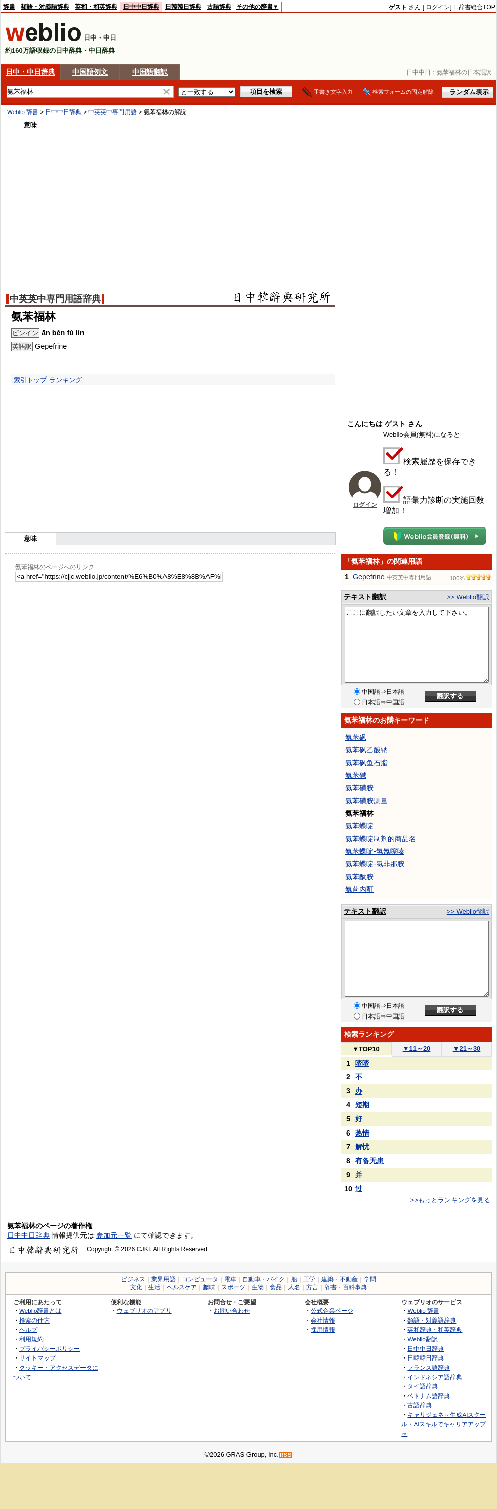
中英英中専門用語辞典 (55, 299)
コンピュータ (200, 1279)
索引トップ (30, 380)
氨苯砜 (355, 737)
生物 (258, 1287)
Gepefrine (369, 577)
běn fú (63, 333)
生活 (154, 1287)
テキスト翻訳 (365, 597)
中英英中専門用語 (112, 112)
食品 (276, 1287)
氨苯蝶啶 (359, 826)
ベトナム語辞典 (428, 1395)
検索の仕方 (34, 1320)
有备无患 (369, 1161)
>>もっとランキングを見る (450, 1200)
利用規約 (31, 1339)
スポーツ (233, 1287)
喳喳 (362, 1063)
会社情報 (323, 1320)
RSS (286, 1455)
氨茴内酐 (359, 889)
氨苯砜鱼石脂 (366, 763)
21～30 (467, 1048)
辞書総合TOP (477, 7)
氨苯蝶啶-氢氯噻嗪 (374, 851)
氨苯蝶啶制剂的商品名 (380, 839)
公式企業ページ (332, 1310)
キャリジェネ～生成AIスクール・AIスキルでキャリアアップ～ (443, 1424)
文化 (136, 1287)
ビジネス (133, 1279)
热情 (362, 1133)
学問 (370, 1279)
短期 (362, 1105)
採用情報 (323, 1329)
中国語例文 (90, 72)
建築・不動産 (339, 1279)
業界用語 (163, 1279)
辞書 (9, 7)
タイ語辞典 (422, 1386)
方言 (312, 1287)
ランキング (65, 380)
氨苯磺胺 (359, 788)
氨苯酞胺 (359, 877)
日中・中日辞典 (30, 72)
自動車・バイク (263, 1279)
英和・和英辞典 (96, 7)
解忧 (362, 1147)
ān (46, 333)
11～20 (417, 1048)
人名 (294, 1287)
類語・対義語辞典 (45, 7)
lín (80, 333)
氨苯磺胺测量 (366, 801)
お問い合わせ (232, 1310)
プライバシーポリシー (49, 1348)
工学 (309, 1279)
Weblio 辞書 (22, 112)
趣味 (209, 1287)
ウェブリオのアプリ (144, 1310)
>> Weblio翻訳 (468, 597)
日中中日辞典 (141, 7)
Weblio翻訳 (422, 1339)
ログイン (438, 7)
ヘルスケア (182, 1287)
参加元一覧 (114, 1235)
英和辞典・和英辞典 (434, 1329)
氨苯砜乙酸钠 (366, 750)
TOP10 (366, 1049)
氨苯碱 (355, 775)
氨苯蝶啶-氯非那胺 (374, 864)
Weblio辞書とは (40, 1310)
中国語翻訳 (150, 72)
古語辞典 (219, 7)
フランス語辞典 (428, 1367)
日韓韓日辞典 (183, 7)
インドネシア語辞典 (434, 1377)
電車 (230, 1279)
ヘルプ (28, 1329)
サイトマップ (37, 1357)
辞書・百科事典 (345, 1287)
